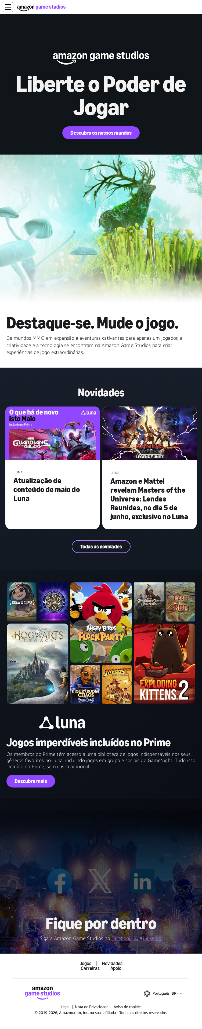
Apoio (115, 968)
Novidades (112, 963)
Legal (65, 1006)
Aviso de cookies (127, 1006)
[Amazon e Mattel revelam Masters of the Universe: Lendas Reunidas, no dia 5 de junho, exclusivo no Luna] (149, 434)
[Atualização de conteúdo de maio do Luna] (52, 434)
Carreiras (90, 968)
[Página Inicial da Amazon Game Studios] (41, 8)
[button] (8, 7)
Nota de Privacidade (91, 1006)
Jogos (85, 963)
